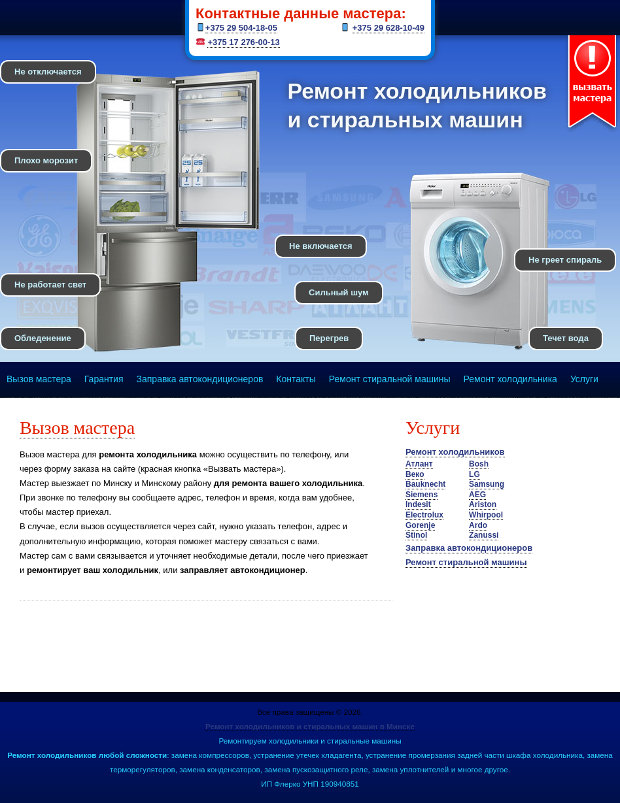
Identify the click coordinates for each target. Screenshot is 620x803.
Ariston (482, 504)
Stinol (416, 535)
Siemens (421, 494)
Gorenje (420, 525)
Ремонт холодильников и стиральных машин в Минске (310, 726)
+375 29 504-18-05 (241, 28)
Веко (414, 474)
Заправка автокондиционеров (200, 379)
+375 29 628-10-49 (388, 28)
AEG (477, 494)
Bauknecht (425, 484)
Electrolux (424, 514)
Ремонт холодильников (455, 452)
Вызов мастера (39, 379)
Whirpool (486, 514)
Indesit (418, 504)
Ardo (478, 525)
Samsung (486, 484)
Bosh (479, 463)
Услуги (584, 379)
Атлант (419, 463)
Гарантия (104, 379)
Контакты (295, 379)
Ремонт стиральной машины (390, 379)
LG (474, 474)
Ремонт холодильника (510, 379)
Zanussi (483, 535)
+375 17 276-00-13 (243, 42)
